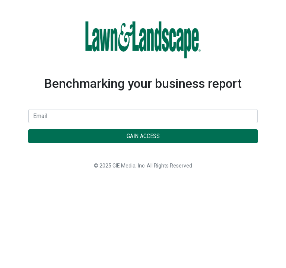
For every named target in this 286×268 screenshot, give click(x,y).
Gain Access (143, 136)
